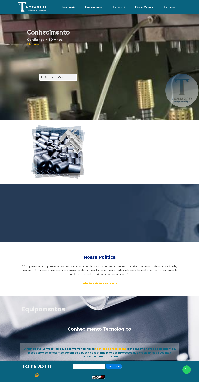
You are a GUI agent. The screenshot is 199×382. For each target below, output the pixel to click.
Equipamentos (93, 7)
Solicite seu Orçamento (58, 77)
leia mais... (33, 34)
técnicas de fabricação (110, 348)
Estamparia (68, 7)
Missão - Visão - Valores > (99, 283)
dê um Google (113, 366)
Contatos (169, 7)
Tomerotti (119, 7)
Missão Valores (144, 7)
